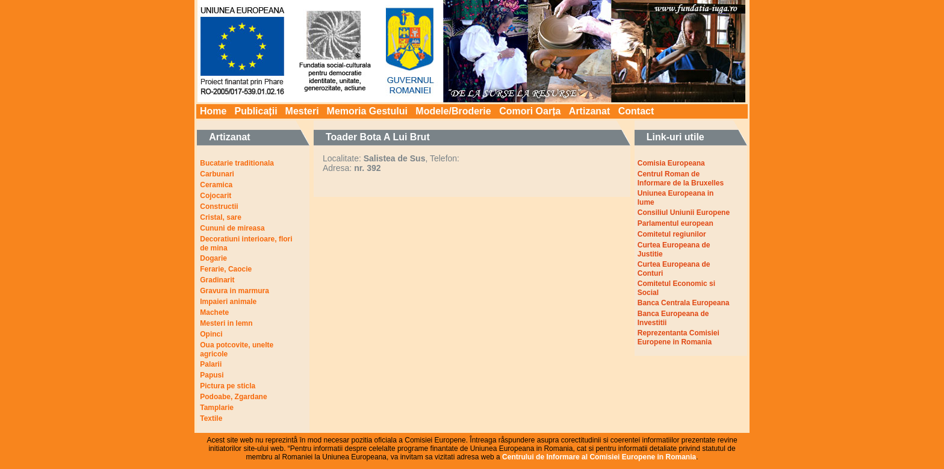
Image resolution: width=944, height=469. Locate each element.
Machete (214, 312)
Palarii (211, 364)
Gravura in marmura (234, 291)
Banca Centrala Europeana (684, 303)
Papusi (211, 375)
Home (213, 111)
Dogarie (213, 258)
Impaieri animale (228, 301)
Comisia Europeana (671, 163)
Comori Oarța (529, 111)
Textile (211, 418)
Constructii (219, 206)
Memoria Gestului (367, 111)
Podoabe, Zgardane (233, 397)
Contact (636, 111)
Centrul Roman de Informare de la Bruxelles (681, 178)
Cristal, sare (220, 217)
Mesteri (302, 111)
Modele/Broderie (453, 111)
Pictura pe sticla (227, 386)
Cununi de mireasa (232, 228)
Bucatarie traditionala (237, 163)
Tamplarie (217, 407)
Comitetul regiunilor (672, 234)
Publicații (255, 111)
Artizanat (589, 111)
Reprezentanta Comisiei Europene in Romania (678, 337)
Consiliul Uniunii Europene (684, 212)
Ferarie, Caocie (226, 269)
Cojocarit (215, 195)
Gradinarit (217, 280)
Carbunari (217, 174)
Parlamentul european (675, 223)
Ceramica (216, 185)
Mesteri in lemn (226, 323)
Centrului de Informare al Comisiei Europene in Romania (599, 457)
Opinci (211, 334)
